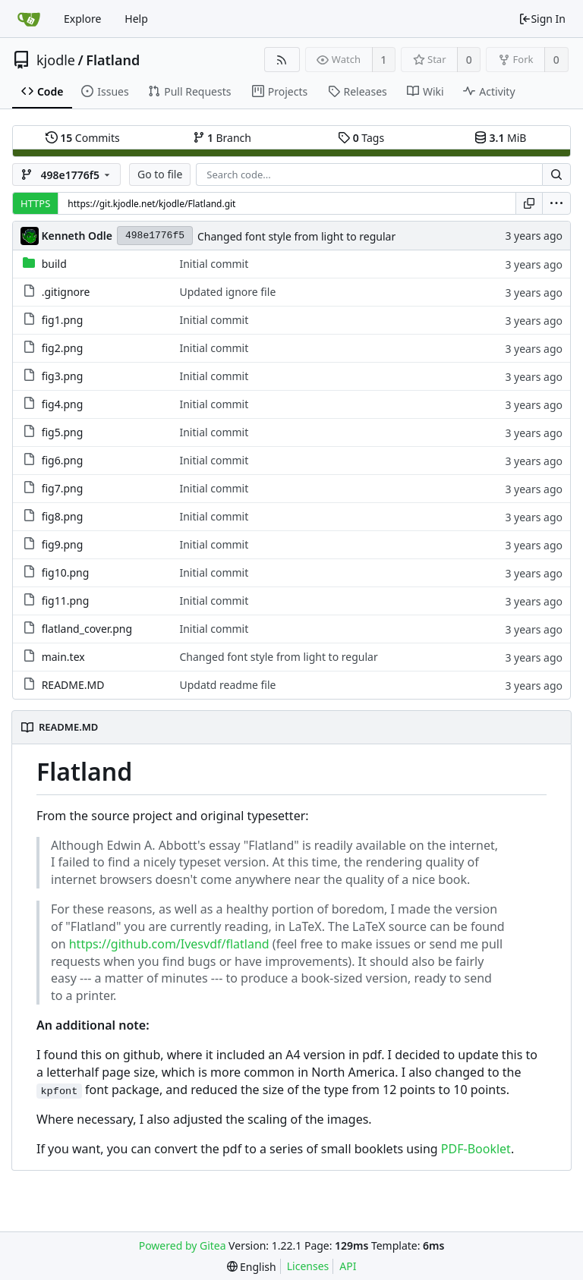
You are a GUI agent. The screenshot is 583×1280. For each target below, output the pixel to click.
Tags (361, 138)
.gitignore (66, 292)
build (54, 263)
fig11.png (66, 600)
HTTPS (35, 203)
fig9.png (63, 544)
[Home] (29, 19)
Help (136, 18)
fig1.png (63, 320)
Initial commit (213, 263)
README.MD (73, 685)
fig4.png (63, 404)
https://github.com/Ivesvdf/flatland (169, 944)
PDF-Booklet (476, 1148)
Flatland (113, 60)
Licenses (308, 1266)
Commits (83, 138)
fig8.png (63, 516)
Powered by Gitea (182, 1245)
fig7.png (63, 488)
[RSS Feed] (282, 59)
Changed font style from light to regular (296, 236)
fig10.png (66, 572)
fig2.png (63, 348)
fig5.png (63, 432)
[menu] (556, 203)
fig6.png (63, 460)
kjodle (55, 60)
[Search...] (556, 174)
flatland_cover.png (87, 628)
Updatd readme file (227, 685)
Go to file (159, 174)
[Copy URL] (529, 203)
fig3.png (63, 376)
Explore (82, 18)
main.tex (63, 656)
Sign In (542, 18)
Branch (222, 138)
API (347, 1266)
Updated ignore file (227, 292)
